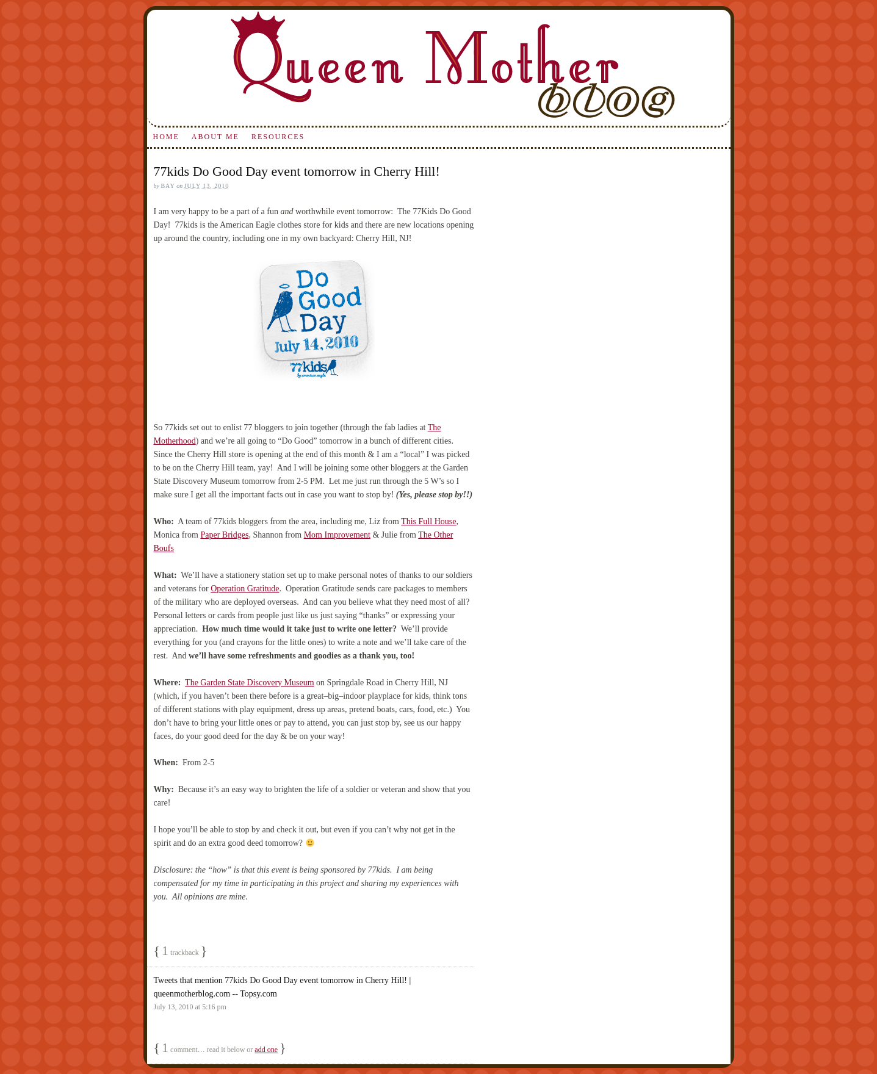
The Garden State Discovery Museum (249, 682)
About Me (215, 136)
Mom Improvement (337, 534)
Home (166, 136)
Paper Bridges (224, 534)
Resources (278, 136)
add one (266, 1049)
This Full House (428, 521)
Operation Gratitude (245, 588)
